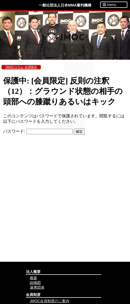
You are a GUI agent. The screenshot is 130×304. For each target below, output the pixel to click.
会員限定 (31, 67)
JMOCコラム (14, 67)
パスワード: (38, 131)
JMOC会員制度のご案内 (50, 301)
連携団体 (37, 287)
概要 (33, 278)
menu (109, 5)
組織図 (35, 283)
